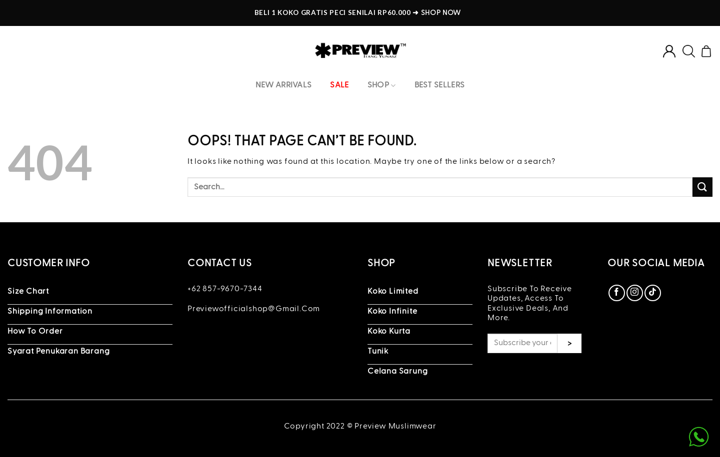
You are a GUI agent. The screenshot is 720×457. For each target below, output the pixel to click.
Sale (339, 85)
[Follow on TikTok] (652, 293)
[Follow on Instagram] (634, 293)
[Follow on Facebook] (616, 293)
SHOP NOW (441, 12)
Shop (382, 85)
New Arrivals (284, 85)
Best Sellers (439, 85)
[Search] (688, 51)
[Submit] (702, 187)
